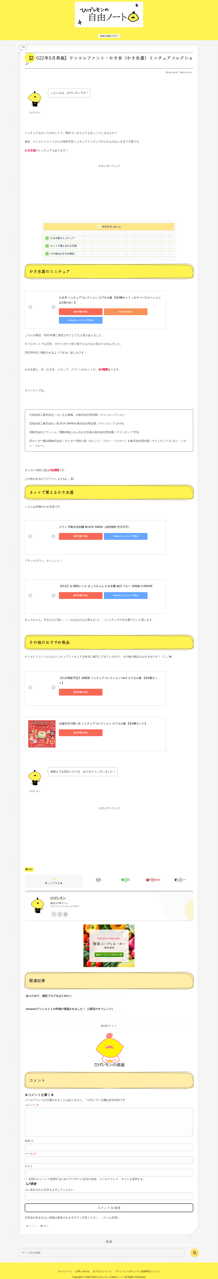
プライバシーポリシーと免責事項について (138, 1264)
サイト (29, 1159)
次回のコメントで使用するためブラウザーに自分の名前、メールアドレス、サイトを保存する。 (87, 1171)
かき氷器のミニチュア (62, 238)
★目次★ (107, 226)
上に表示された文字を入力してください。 (50, 1182)
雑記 (29, 865)
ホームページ (64, 1264)
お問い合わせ (82, 1264)
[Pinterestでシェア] (153, 876)
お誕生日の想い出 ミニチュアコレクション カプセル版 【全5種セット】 (103, 719)
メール (30, 1146)
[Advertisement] (109, 192)
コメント (32, 1092)
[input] (102, 1245)
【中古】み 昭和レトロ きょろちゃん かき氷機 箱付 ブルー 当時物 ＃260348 (105, 582)
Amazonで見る (107, 312)
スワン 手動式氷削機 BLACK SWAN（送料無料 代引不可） (95, 523)
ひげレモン (58, 894)
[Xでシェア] (98, 876)
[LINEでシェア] (126, 876)
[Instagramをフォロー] (60, 910)
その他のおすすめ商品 (62, 253)
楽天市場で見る (74, 312)
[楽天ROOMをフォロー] (65, 910)
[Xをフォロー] (54, 910)
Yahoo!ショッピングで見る (139, 312)
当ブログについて (102, 1264)
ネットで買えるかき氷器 (63, 246)
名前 (29, 1133)
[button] (180, 876)
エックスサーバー (106, 1274)
